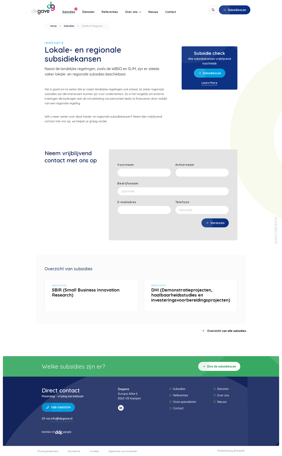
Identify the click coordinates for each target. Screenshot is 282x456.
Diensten (88, 12)
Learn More (209, 83)
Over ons (133, 12)
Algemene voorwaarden (122, 451)
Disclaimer (74, 451)
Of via (57, 419)
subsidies (69, 26)
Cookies (94, 451)
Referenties (110, 12)
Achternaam (184, 164)
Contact (170, 12)
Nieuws (153, 12)
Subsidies (68, 12)
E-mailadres (126, 202)
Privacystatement (47, 451)
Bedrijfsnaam (127, 183)
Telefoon (182, 202)
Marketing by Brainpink (231, 450)
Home (53, 26)
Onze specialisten (184, 402)
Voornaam (125, 164)
